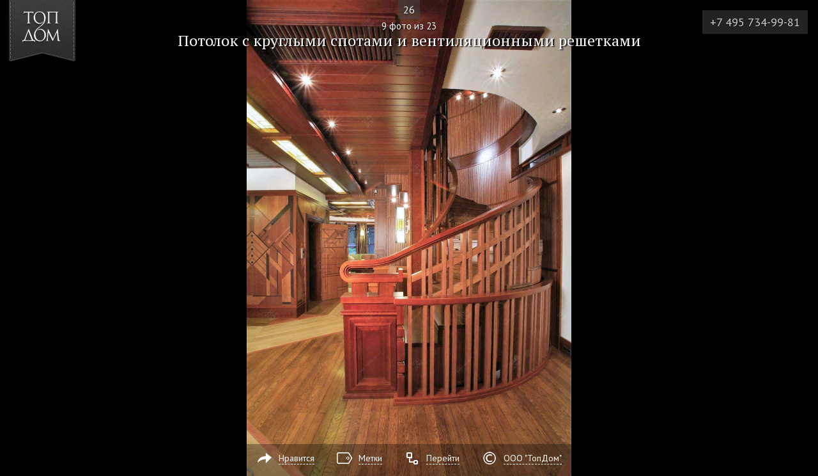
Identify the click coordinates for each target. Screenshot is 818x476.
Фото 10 (793, 238)
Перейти (442, 458)
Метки (370, 458)
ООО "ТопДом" (533, 458)
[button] (56, 84)
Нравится (296, 458)
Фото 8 (25, 238)
